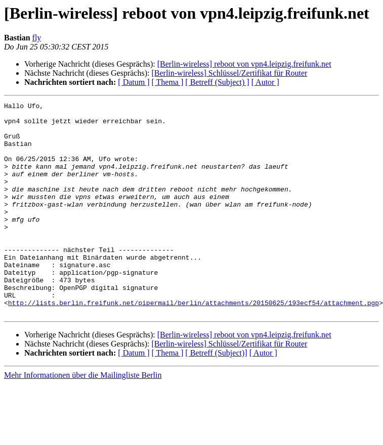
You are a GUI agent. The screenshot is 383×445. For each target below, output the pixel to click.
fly (36, 37)
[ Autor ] (265, 82)
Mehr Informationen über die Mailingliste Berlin (82, 417)
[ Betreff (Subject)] (216, 395)
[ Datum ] (133, 82)
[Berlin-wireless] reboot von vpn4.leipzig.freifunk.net (244, 64)
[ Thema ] (168, 82)
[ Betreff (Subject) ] (217, 82)
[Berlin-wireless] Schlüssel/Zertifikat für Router (229, 73)
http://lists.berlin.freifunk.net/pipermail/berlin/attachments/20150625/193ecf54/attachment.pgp (193, 343)
